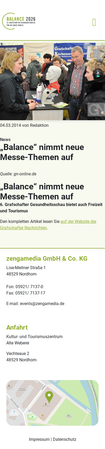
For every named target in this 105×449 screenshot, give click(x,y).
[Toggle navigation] (94, 21)
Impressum (39, 439)
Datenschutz (64, 439)
